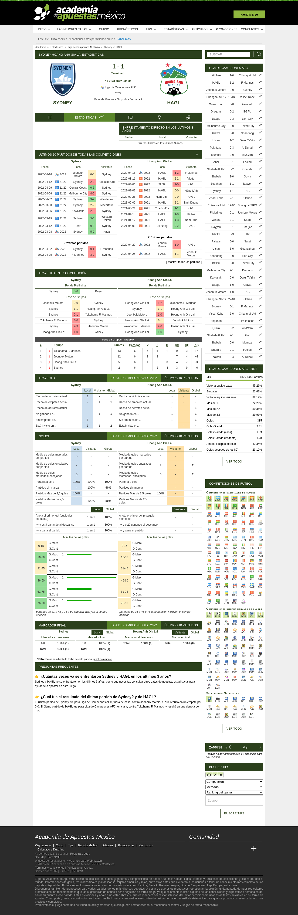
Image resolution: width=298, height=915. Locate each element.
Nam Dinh (162, 196)
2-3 (92, 182)
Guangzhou (216, 104)
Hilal (247, 234)
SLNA (162, 184)
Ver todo (234, 461)
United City (247, 126)
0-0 (92, 174)
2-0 (92, 211)
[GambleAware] (47, 911)
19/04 (231, 205)
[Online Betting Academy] (219, 849)
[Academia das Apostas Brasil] (210, 849)
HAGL (173, 102)
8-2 (232, 169)
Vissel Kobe (247, 97)
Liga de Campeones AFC (118, 87)
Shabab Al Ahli (216, 169)
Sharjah (247, 227)
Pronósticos (127, 29)
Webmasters (94, 860)
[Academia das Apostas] (202, 849)
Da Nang (161, 226)
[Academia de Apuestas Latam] (236, 849)
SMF (57, 857)
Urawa (216, 133)
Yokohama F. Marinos (98, 314)
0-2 (92, 226)
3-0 (92, 218)
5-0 (92, 231)
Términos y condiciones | (51, 867)
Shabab (216, 176)
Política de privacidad (80, 867)
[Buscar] (258, 54)
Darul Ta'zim (247, 140)
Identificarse (249, 14)
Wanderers (106, 199)
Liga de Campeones (193, 885)
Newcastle (77, 211)
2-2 (92, 205)
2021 (147, 202)
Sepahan (216, 183)
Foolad (247, 162)
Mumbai (216, 154)
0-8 (232, 104)
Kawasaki (247, 104)
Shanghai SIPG (216, 97)
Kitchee (216, 75)
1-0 (177, 214)
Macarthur (106, 205)
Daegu (216, 118)
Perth (77, 226)
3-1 (232, 219)
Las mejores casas (74, 29)
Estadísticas (176, 29)
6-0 (232, 313)
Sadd (247, 219)
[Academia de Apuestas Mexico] (193, 849)
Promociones (226, 29)
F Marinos (106, 249)
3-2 (92, 199)
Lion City (247, 118)
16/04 (231, 97)
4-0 (92, 193)
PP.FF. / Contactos (103, 864)
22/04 (231, 299)
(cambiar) (215, 756)
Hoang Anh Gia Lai (98, 308)
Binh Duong (191, 202)
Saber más (124, 39)
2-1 (232, 198)
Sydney (62, 102)
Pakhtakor (216, 147)
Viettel (191, 178)
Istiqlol (216, 234)
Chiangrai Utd (247, 75)
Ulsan (216, 140)
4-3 (177, 220)
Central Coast (77, 187)
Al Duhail (247, 147)
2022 (118, 93)
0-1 (92, 249)
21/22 (63, 182)
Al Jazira (247, 154)
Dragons (216, 111)
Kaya (106, 231)
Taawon (247, 183)
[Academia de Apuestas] (228, 849)
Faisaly (216, 241)
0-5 (92, 187)
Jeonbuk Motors (78, 174)
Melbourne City (77, 193)
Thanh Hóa (162, 208)
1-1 (177, 253)
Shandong (247, 133)
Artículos (202, 29)
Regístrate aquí (79, 853)
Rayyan (216, 227)
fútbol (156, 879)
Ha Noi (191, 214)
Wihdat (216, 219)
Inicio (44, 29)
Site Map (40, 857)
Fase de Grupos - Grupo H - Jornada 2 (118, 99)
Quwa (247, 176)
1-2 (177, 172)
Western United (107, 218)
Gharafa (247, 169)
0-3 (232, 118)
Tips (151, 29)
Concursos (252, 29)
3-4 (232, 357)
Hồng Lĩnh (191, 190)
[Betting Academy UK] (245, 849)
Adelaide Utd (107, 182)
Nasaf (247, 241)
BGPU (247, 111)
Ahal (216, 162)
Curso (104, 29)
